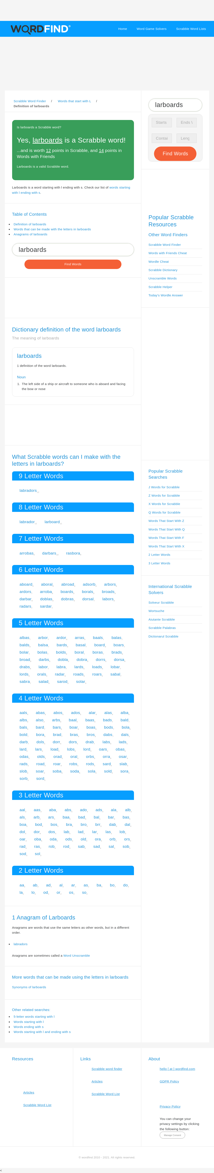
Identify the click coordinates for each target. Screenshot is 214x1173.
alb (128, 810)
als (22, 817)
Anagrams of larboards (30, 234)
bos (54, 824)
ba (99, 885)
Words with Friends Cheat (168, 253)
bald (124, 720)
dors (73, 742)
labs (106, 742)
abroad (67, 584)
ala (113, 810)
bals (23, 727)
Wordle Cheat (159, 261)
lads (122, 742)
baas (89, 720)
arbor (43, 637)
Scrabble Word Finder (165, 244)
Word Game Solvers (152, 29)
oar (22, 839)
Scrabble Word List (37, 1105)
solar (80, 681)
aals (23, 712)
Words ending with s (29, 1027)
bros (91, 734)
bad (81, 817)
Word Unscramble (76, 955)
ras (37, 846)
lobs (71, 749)
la (21, 892)
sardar (46, 606)
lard (22, 749)
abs (68, 810)
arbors (110, 584)
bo (112, 885)
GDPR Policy (169, 1081)
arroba (46, 591)
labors (108, 599)
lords (23, 674)
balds (24, 645)
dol (22, 832)
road (40, 764)
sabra (24, 681)
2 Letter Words (160, 554)
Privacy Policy (170, 1106)
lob (122, 832)
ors (127, 839)
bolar (24, 652)
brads (117, 652)
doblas (46, 599)
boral (79, 652)
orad (58, 756)
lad (80, 832)
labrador (27, 522)
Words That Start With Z (166, 521)
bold (23, 734)
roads (78, 674)
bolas (42, 652)
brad (57, 734)
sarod (62, 681)
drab (89, 742)
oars (103, 749)
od (45, 892)
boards (67, 591)
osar (123, 756)
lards (78, 667)
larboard (52, 522)
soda (74, 771)
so (84, 892)
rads (23, 764)
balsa (43, 645)
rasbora (73, 553)
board (99, 645)
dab (112, 824)
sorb (23, 778)
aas (37, 810)
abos (58, 712)
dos (51, 832)
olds (41, 756)
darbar (25, 599)
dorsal (88, 599)
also (39, 720)
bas (126, 817)
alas (108, 712)
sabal (115, 674)
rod (66, 846)
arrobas (26, 553)
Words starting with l (29, 1022)
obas (120, 749)
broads (108, 591)
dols (40, 742)
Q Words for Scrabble (165, 512)
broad (24, 659)
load (54, 749)
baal (72, 720)
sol (37, 854)
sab (81, 846)
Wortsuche (156, 611)
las (108, 832)
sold (108, 771)
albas (24, 637)
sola (91, 771)
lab (66, 832)
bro (84, 824)
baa (66, 817)
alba (124, 712)
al (61, 885)
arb (36, 817)
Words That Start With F (166, 537)
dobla (63, 659)
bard (40, 727)
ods (68, 839)
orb (113, 839)
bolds (61, 652)
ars (51, 817)
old (83, 839)
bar (111, 817)
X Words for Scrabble (164, 504)
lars (38, 749)
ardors (25, 591)
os (71, 892)
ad (48, 885)
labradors (28, 490)
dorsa (119, 659)
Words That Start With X (167, 546)
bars (57, 727)
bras (74, 734)
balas (116, 637)
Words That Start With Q (167, 529)
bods (108, 727)
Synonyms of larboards (29, 987)
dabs (107, 734)
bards (62, 645)
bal (96, 817)
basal (80, 645)
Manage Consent (172, 1135)
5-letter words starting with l (34, 1016)
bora (40, 734)
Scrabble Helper (161, 287)
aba (52, 810)
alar (92, 712)
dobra (82, 659)
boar (74, 727)
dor (37, 832)
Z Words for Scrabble (164, 495)
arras (79, 637)
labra (61, 667)
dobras (67, 599)
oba (37, 839)
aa (21, 885)
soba (56, 771)
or (58, 892)
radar (60, 674)
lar (94, 832)
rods (90, 764)
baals (98, 637)
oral (73, 756)
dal (127, 824)
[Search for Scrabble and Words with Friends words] (73, 250)
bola (125, 727)
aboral (46, 584)
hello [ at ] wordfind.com (177, 1069)
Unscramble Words (163, 278)
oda (53, 839)
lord (86, 749)
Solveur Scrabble (161, 602)
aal (22, 810)
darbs (44, 659)
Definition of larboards (30, 224)
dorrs (100, 659)
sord (40, 778)
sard (107, 764)
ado (83, 810)
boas (91, 727)
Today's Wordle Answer (166, 295)
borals (87, 591)
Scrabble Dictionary (163, 270)
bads (107, 720)
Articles (28, 1092)
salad (43, 681)
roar (57, 764)
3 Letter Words (160, 563)
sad (96, 846)
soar (40, 771)
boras (98, 652)
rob (52, 846)
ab (35, 885)
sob (126, 846)
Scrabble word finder (107, 1069)
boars (118, 645)
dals (125, 734)
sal (111, 846)
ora (98, 839)
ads (99, 810)
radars (25, 606)
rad (22, 846)
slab (123, 764)
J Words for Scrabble (164, 487)
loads (97, 667)
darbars (49, 553)
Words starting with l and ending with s (42, 1032)
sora (124, 771)
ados (75, 712)
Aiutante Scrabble (162, 619)
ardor (61, 637)
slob (23, 771)
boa (22, 824)
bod (38, 824)
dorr (56, 742)
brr (97, 824)
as (86, 885)
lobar (115, 667)
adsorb (89, 584)
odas (23, 756)
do (125, 885)
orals (41, 674)
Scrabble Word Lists (191, 29)
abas (40, 712)
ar (73, 885)
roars (97, 674)
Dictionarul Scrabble (163, 636)
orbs (90, 756)
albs (23, 720)
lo (33, 892)
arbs (56, 720)
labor (43, 667)
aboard (25, 584)
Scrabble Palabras (162, 628)
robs (73, 764)
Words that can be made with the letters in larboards (52, 229)
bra (69, 824)
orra (106, 756)
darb (23, 742)
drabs (24, 667)
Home (122, 29)
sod (22, 854)
